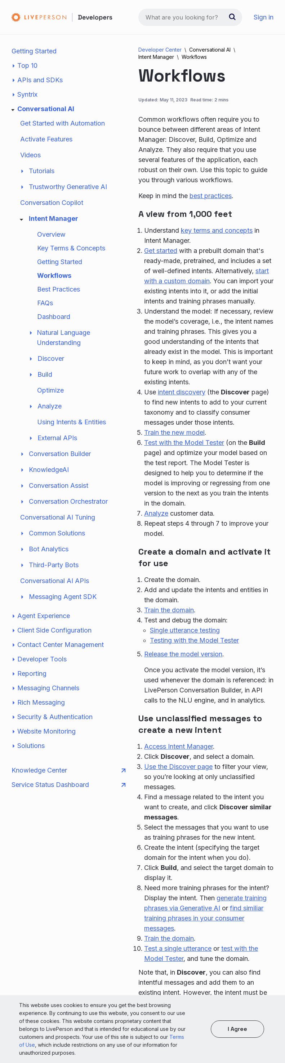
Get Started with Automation (62, 123)
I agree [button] (237, 1029)
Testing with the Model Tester (194, 640)
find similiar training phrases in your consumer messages (203, 918)
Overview (51, 234)
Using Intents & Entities (71, 422)
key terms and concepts (217, 230)
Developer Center (160, 50)
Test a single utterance (177, 948)
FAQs (45, 303)
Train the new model (174, 432)
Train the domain (169, 610)
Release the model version (183, 654)
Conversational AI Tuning (57, 517)
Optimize (50, 390)
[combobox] (190, 17)
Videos (30, 155)
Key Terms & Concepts (71, 248)
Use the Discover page (178, 766)
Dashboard (53, 316)
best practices (211, 196)
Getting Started (34, 51)
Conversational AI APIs (54, 581)
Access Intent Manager (178, 746)
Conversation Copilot (51, 202)
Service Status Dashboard (68, 785)
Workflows (54, 275)
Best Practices (58, 289)
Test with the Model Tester (184, 442)
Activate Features (46, 139)
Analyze (156, 513)
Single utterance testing (185, 630)
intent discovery (181, 392)
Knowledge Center (68, 770)
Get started (160, 250)
